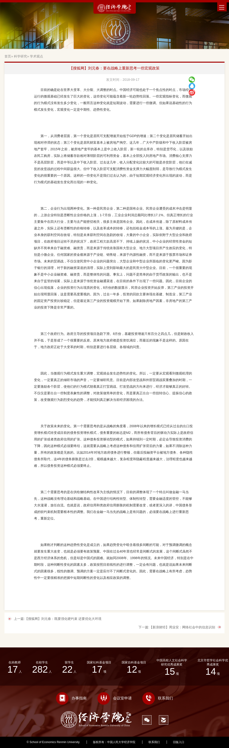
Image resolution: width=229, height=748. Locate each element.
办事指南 (71, 698)
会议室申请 (114, 698)
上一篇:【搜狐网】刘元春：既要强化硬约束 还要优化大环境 (57, 619)
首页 (7, 56)
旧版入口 (178, 742)
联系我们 (157, 698)
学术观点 (36, 56)
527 (200, 742)
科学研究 (20, 56)
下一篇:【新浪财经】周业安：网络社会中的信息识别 (176, 627)
